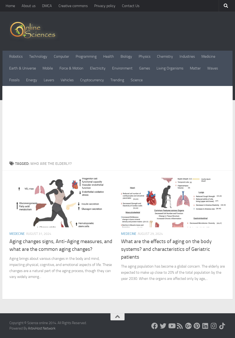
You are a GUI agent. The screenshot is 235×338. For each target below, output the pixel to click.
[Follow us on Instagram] (214, 326)
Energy (31, 80)
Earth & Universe (22, 68)
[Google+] (188, 326)
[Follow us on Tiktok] (222, 326)
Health (108, 56)
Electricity (98, 68)
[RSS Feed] (180, 326)
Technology (38, 56)
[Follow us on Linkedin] (205, 326)
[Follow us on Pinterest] (197, 326)
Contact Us (130, 6)
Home (10, 6)
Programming (86, 56)
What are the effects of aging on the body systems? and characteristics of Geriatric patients (166, 249)
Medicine (208, 56)
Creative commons (73, 6)
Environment (122, 68)
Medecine (17, 234)
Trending (117, 80)
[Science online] (154, 326)
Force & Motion (71, 68)
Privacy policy (104, 6)
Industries (187, 56)
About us (28, 6)
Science (137, 80)
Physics (144, 56)
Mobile (48, 68)
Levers (49, 80)
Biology (126, 56)
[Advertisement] (117, 126)
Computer (61, 56)
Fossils (14, 80)
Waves (212, 68)
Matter (195, 68)
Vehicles (67, 80)
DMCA (47, 6)
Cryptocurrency (92, 80)
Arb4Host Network (41, 328)
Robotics (16, 56)
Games (144, 68)
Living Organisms (170, 68)
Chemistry (165, 56)
